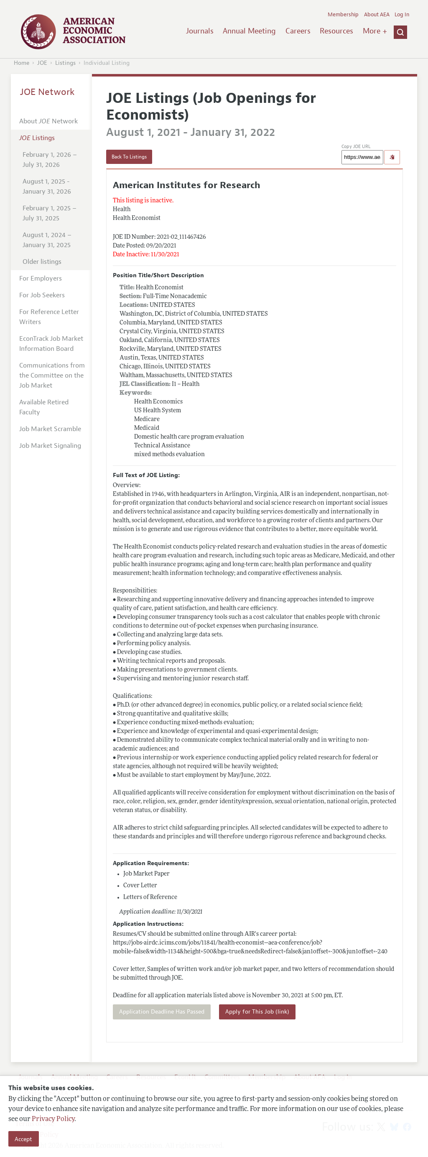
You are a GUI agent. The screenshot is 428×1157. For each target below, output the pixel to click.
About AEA (377, 14)
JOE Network (47, 92)
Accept (23, 1139)
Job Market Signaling (50, 446)
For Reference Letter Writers (49, 317)
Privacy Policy (53, 1119)
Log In (402, 14)
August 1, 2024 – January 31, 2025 (47, 240)
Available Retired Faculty (44, 407)
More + (375, 31)
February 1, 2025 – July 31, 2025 (49, 213)
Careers (298, 31)
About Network (48, 121)
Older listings (42, 262)
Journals (200, 31)
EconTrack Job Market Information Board (51, 344)
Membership (343, 14)
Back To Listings (129, 156)
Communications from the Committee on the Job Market (52, 375)
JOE (42, 62)
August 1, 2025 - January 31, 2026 (47, 186)
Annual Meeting (249, 31)
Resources (336, 31)
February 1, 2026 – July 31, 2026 (50, 160)
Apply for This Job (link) (257, 1011)
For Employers (40, 278)
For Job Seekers (42, 295)
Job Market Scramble (50, 429)
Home (21, 62)
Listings (65, 62)
